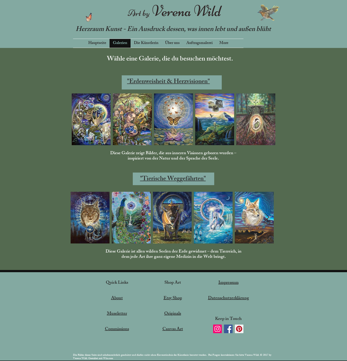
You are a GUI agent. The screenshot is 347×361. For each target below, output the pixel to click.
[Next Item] (269, 119)
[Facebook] (228, 329)
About (117, 298)
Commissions (117, 329)
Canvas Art (172, 329)
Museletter (117, 314)
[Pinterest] (239, 329)
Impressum (228, 283)
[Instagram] (217, 329)
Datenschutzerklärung (228, 298)
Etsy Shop (173, 298)
